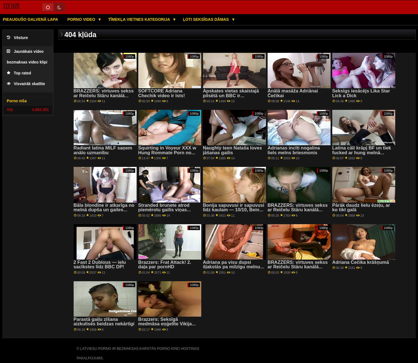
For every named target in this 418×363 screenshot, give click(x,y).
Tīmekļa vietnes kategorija (139, 19)
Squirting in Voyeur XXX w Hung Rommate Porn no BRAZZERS (167, 152)
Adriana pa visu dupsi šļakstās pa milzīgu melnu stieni (231, 267)
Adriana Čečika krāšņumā (360, 262)
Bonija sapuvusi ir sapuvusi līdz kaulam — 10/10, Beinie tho (233, 210)
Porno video (81, 19)
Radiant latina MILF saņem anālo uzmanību (103, 150)
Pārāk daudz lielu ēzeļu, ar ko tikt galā (361, 208)
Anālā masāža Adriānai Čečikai (293, 93)
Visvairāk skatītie (26, 84)
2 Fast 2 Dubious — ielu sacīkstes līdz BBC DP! (100, 265)
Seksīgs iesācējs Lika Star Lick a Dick (361, 93)
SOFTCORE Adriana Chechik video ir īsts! (161, 93)
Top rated (19, 73)
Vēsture (17, 38)
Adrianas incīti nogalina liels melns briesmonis (294, 150)
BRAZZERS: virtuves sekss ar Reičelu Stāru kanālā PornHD (104, 95)
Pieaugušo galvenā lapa (30, 19)
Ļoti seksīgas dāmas (206, 19)
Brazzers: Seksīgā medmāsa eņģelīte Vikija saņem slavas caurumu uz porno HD (167, 326)
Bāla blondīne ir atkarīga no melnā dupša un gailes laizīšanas (104, 210)
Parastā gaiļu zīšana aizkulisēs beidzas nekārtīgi (104, 322)
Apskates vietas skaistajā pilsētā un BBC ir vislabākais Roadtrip (231, 95)
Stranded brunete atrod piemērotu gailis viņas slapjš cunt (164, 210)
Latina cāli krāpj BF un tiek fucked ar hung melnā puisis (361, 152)
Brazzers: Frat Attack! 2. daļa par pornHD (164, 265)
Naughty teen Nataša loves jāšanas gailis (232, 150)
